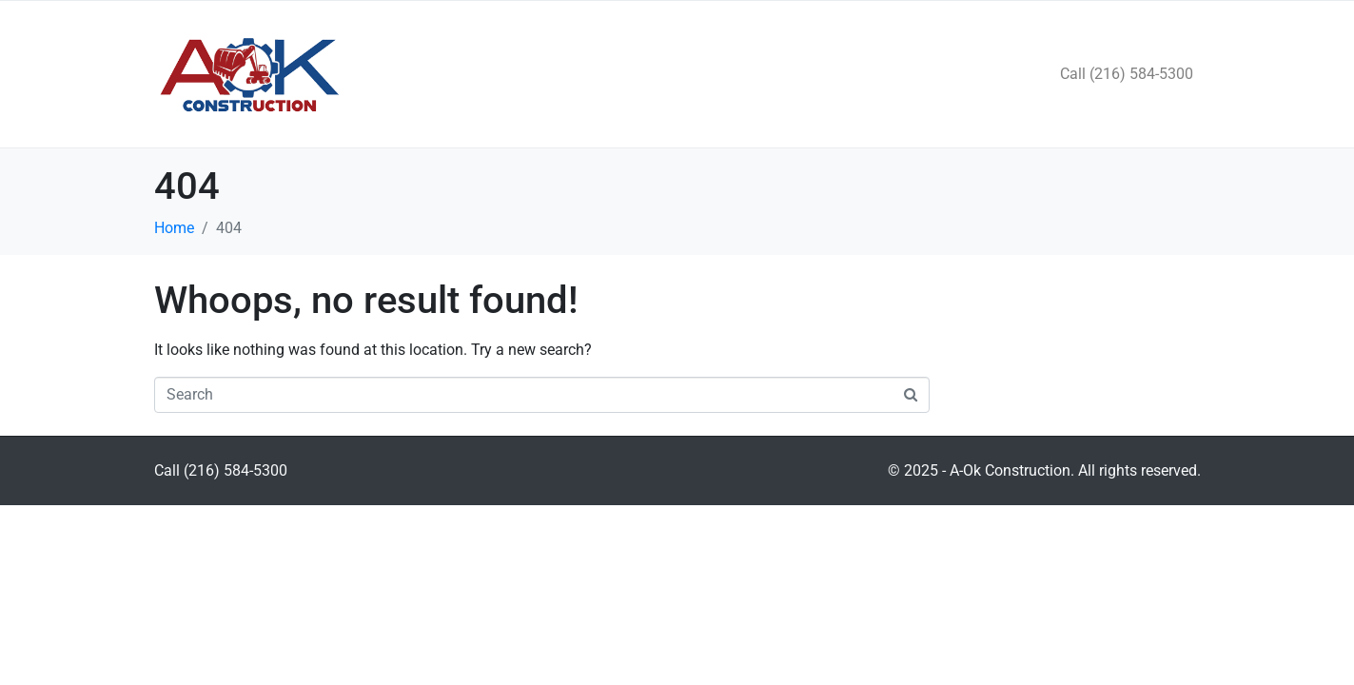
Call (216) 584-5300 (1126, 74)
